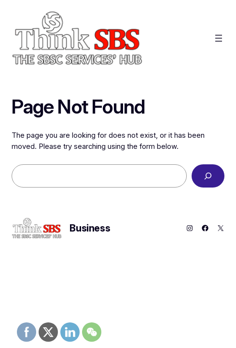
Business (89, 228)
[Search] (208, 176)
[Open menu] (218, 38)
